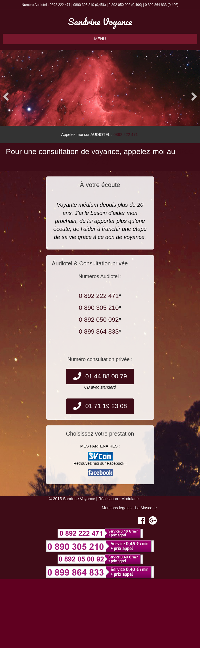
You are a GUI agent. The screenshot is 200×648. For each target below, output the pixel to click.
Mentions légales (117, 508)
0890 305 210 (83, 5)
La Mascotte (146, 508)
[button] (5, 96)
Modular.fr (130, 498)
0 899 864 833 (156, 5)
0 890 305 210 (99, 307)
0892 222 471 (60, 5)
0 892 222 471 (99, 295)
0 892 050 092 (119, 5)
